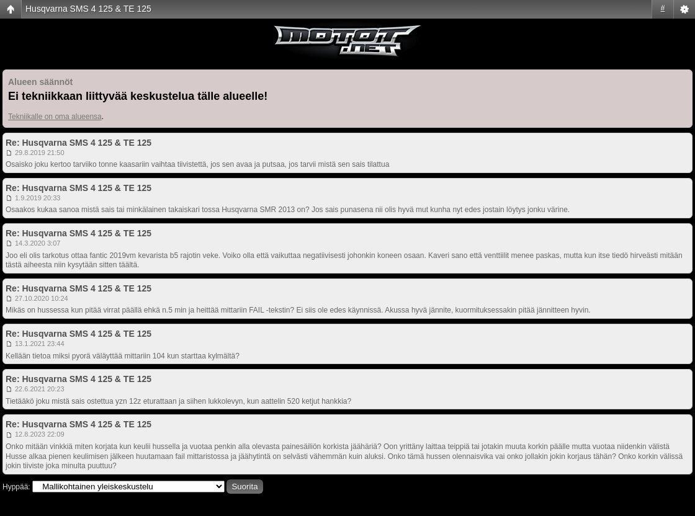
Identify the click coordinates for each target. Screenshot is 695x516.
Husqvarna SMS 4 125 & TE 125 (88, 9)
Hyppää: (16, 487)
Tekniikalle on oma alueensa (55, 116)
